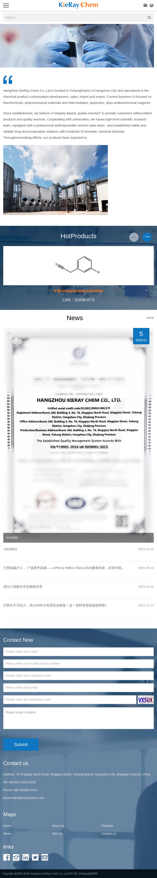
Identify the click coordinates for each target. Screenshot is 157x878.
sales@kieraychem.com (28, 798)
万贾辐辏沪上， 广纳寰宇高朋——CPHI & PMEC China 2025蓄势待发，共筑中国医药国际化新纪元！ (65, 568)
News (7, 833)
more (150, 317)
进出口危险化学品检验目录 (22, 586)
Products (107, 825)
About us (58, 825)
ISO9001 (10, 549)
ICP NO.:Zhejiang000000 (83, 873)
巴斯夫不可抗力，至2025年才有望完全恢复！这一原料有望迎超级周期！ (55, 605)
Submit (21, 744)
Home (7, 825)
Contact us (108, 833)
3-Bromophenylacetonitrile (78, 291)
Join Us (57, 833)
